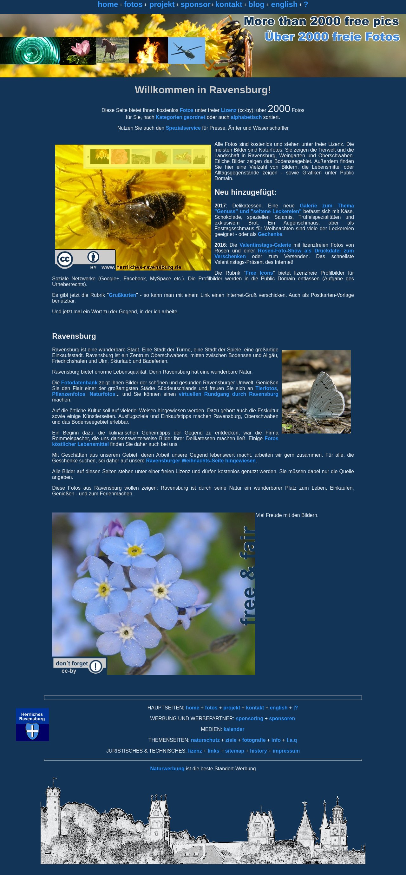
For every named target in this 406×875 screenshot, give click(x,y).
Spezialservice (183, 128)
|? (295, 707)
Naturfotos (102, 394)
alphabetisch (246, 117)
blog (256, 4)
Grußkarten (122, 295)
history (258, 751)
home (108, 4)
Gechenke (270, 234)
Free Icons (259, 273)
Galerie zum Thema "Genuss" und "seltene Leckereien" (284, 208)
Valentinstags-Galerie (265, 245)
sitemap (234, 751)
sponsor (195, 4)
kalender (234, 729)
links (213, 751)
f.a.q (291, 740)
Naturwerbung (167, 768)
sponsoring (249, 718)
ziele (230, 740)
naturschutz (205, 740)
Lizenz (228, 110)
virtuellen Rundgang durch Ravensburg (227, 394)
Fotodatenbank (79, 382)
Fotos (187, 110)
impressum (286, 751)
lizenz (195, 751)
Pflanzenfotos (68, 394)
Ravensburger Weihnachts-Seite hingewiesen (201, 460)
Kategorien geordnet (180, 117)
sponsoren (282, 718)
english (284, 4)
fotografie (254, 740)
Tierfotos (266, 388)
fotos (133, 4)
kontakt (228, 4)
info (276, 740)
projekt (161, 4)
